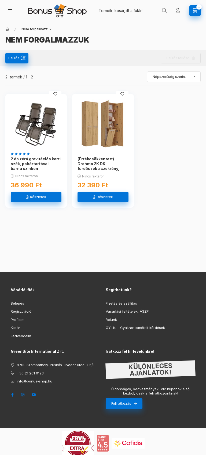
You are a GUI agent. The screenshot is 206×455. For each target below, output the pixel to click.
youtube (33, 394)
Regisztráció (21, 311)
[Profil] (177, 10)
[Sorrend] (174, 76)
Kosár (15, 327)
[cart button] (195, 10)
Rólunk (111, 319)
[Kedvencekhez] (55, 94)
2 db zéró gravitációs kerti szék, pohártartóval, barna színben (36, 164)
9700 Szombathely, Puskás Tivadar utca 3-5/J (55, 365)
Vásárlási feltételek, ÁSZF (127, 311)
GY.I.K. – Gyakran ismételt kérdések (135, 327)
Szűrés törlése (177, 58)
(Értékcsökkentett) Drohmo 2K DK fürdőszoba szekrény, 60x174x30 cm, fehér (98, 166)
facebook (12, 394)
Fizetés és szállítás (121, 303)
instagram (23, 394)
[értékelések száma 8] (21, 154)
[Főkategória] (7, 29)
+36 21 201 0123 (30, 373)
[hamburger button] (10, 11)
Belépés (17, 303)
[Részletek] (36, 197)
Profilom (17, 319)
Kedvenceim (21, 336)
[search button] (164, 10)
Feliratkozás (121, 403)
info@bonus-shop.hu (34, 381)
